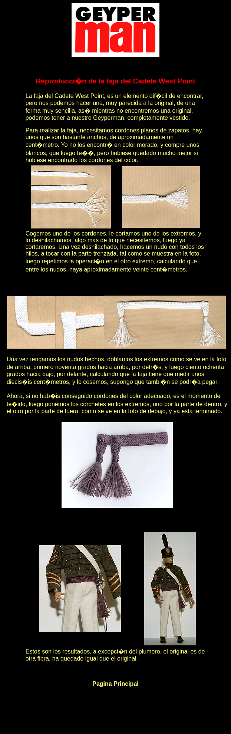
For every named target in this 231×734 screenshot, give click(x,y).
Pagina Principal (115, 684)
